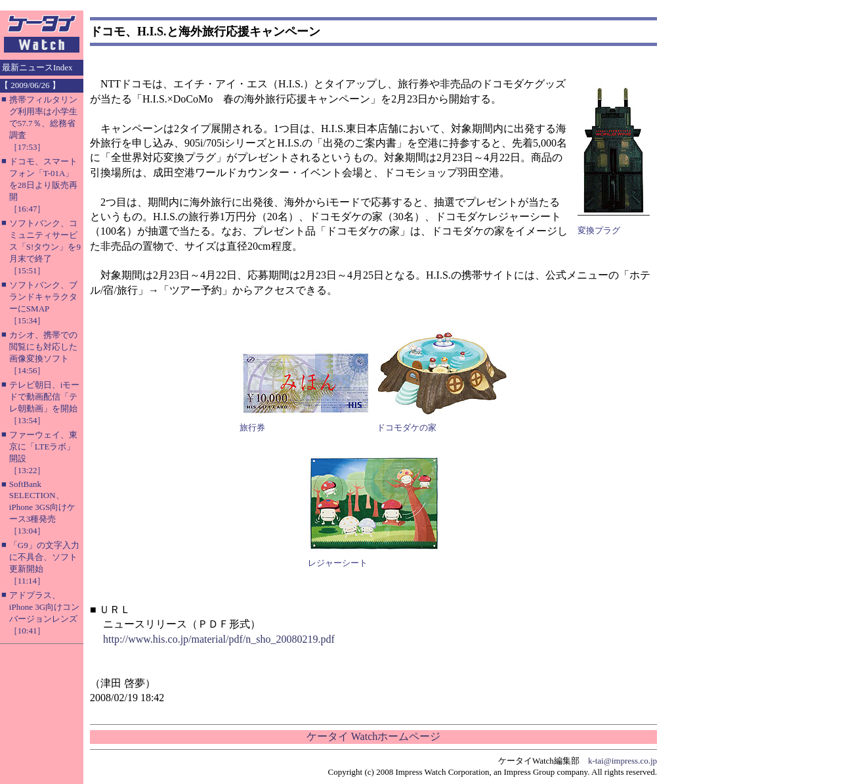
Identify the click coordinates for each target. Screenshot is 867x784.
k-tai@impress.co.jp (622, 761)
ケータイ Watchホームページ (373, 736)
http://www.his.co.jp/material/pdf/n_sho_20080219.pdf (219, 639)
